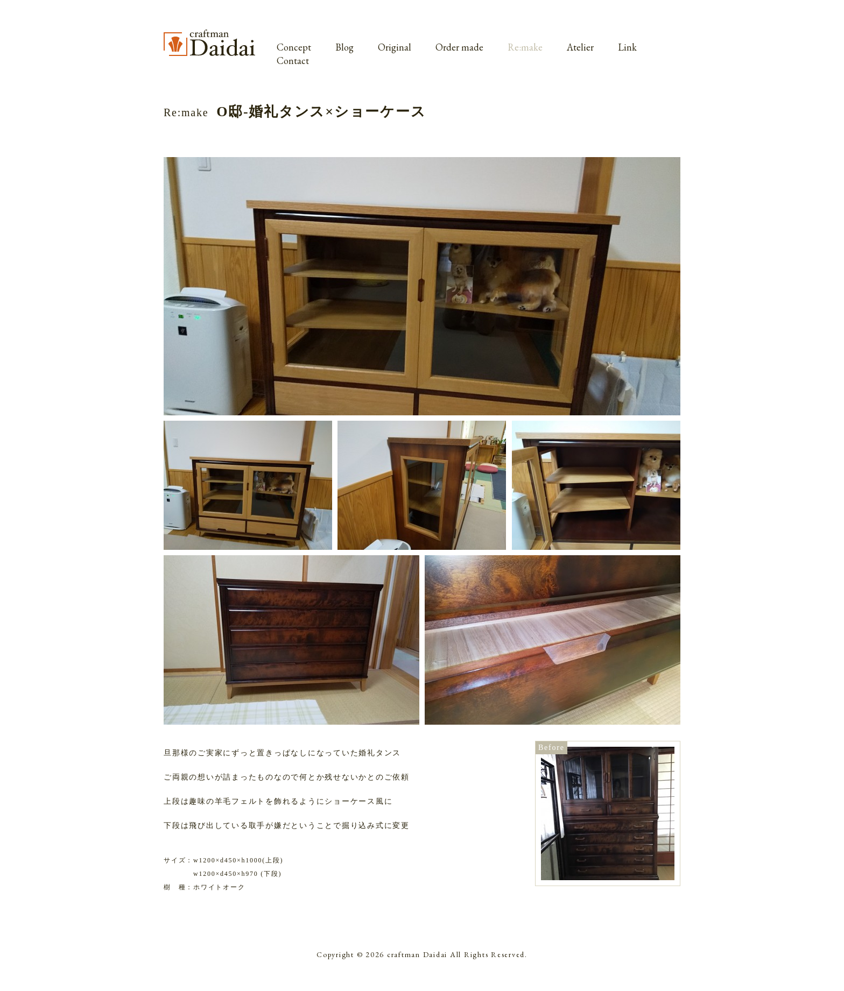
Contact (293, 60)
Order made (459, 47)
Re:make (525, 47)
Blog (344, 47)
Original (394, 47)
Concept (294, 47)
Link (627, 47)
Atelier (580, 47)
